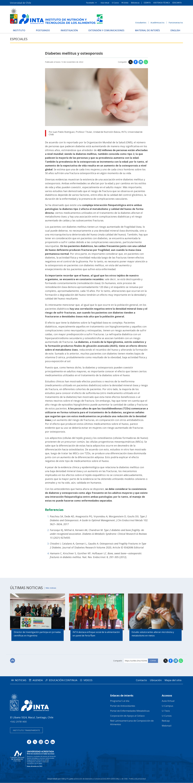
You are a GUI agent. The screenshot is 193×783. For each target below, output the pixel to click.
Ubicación (153, 680)
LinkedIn (141, 62)
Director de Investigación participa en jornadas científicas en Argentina (33, 634)
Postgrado (43, 30)
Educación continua (70, 680)
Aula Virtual (168, 701)
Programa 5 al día (119, 701)
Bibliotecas (135, 3)
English (173, 30)
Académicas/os (157, 22)
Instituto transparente (26, 730)
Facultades (90, 3)
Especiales (20, 38)
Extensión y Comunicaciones (105, 30)
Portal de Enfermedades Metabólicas (130, 710)
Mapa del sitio (172, 680)
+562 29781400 (18, 721)
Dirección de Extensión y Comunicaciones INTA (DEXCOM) (97, 779)
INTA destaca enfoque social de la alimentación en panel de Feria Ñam (91, 634)
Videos (97, 680)
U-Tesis (166, 710)
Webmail (166, 725)
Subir (13, 661)
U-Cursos (115, 3)
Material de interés (147, 30)
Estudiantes (140, 22)
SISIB (63, 779)
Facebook (135, 62)
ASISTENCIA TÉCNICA (161, 3)
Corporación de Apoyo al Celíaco (127, 715)
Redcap (166, 720)
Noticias (22, 680)
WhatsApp (145, 62)
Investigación (68, 30)
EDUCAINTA (177, 3)
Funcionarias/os (176, 22)
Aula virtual (105, 3)
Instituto (21, 30)
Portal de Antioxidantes (122, 705)
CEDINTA (147, 3)
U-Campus (167, 705)
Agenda (42, 680)
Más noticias (52, 587)
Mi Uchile (125, 3)
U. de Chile (123, 779)
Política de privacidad (137, 779)
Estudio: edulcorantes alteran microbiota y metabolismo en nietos (153, 634)
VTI (67, 779)
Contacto (137, 680)
